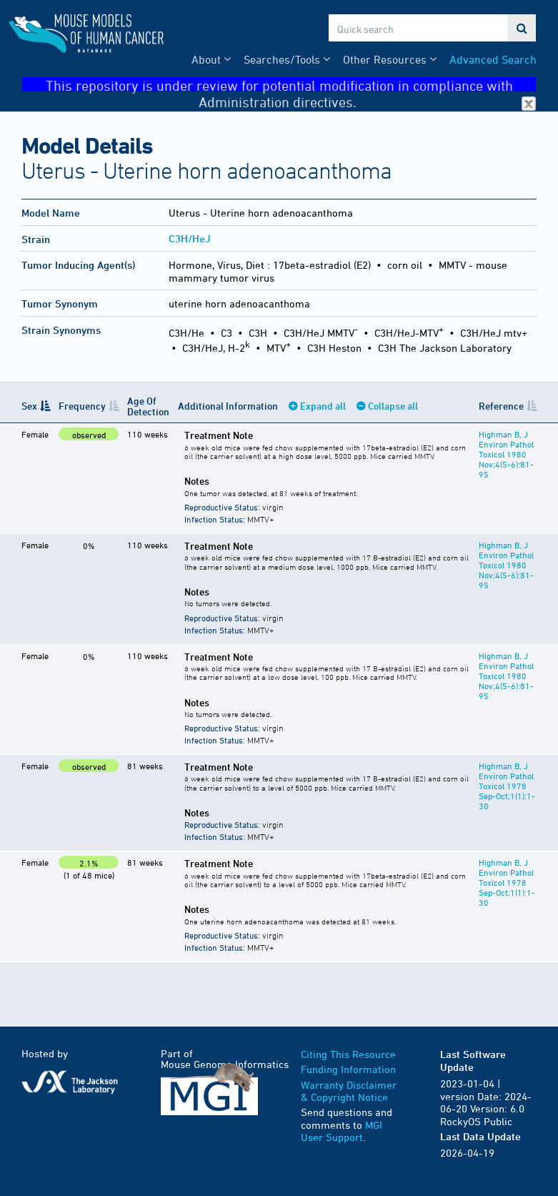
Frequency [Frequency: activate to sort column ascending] (82, 406)
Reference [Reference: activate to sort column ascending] (501, 406)
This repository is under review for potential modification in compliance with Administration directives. (291, 84)
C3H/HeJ (190, 238)
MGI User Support (341, 1131)
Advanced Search (493, 59)
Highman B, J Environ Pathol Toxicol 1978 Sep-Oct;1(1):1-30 (507, 786)
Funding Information (348, 1069)
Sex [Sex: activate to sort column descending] (29, 406)
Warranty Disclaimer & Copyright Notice (349, 1091)
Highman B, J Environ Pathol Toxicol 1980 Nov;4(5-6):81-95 (506, 454)
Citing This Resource (348, 1054)
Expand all (323, 406)
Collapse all (393, 406)
